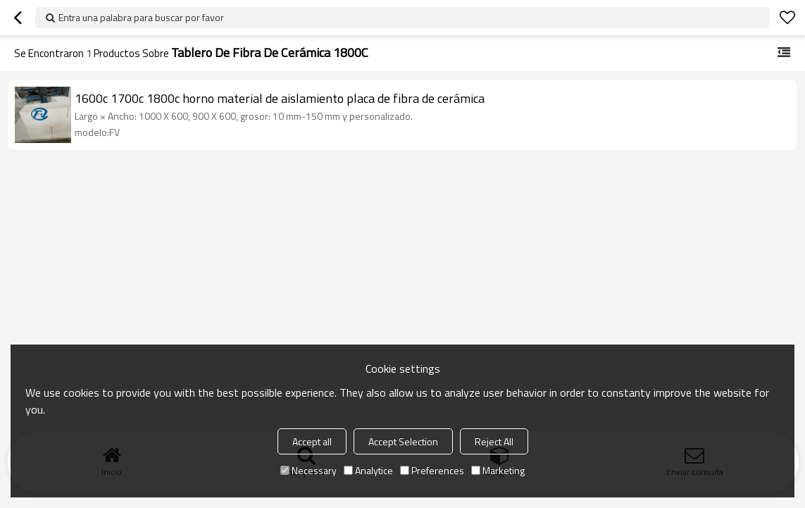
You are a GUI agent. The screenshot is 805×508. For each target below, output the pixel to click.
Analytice (368, 470)
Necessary (308, 470)
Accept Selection (403, 441)
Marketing (498, 470)
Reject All (494, 441)
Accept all (312, 441)
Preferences (432, 470)
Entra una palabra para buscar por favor (141, 17)
